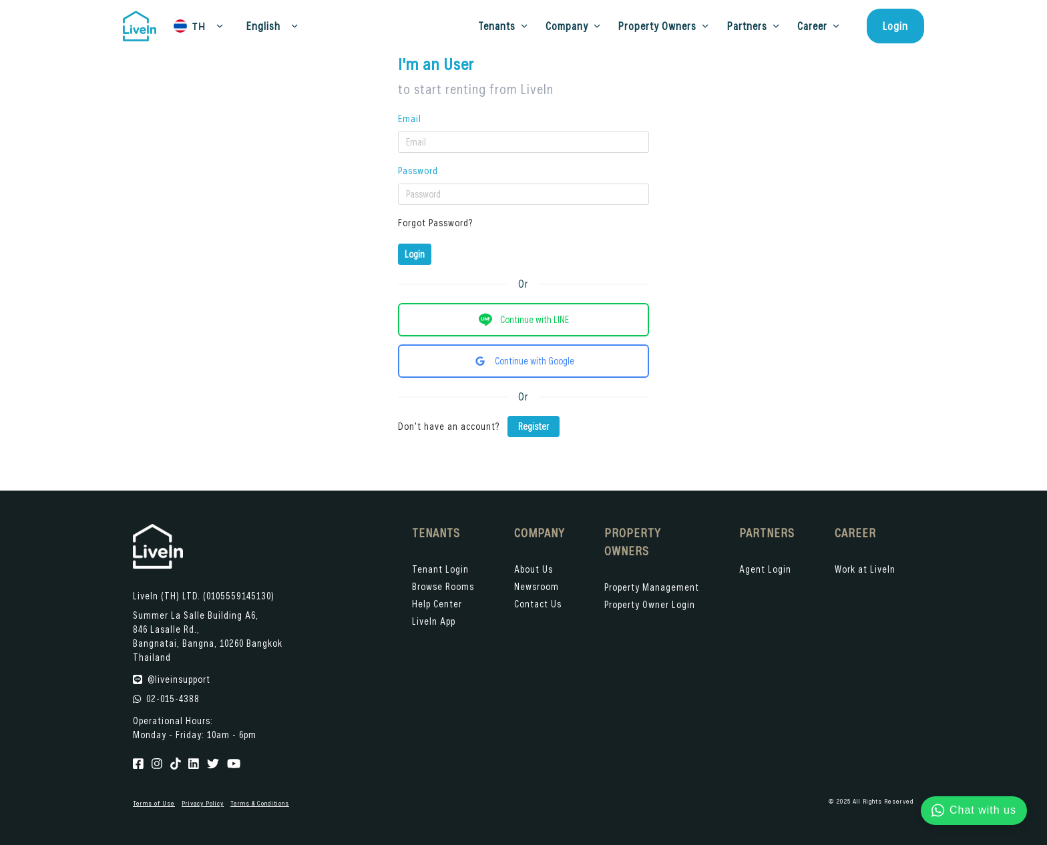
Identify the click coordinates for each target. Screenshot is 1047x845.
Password (418, 171)
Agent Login (765, 569)
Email (409, 118)
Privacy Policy (203, 803)
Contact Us (538, 604)
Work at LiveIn (865, 569)
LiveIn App (433, 621)
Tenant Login (440, 569)
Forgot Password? (435, 223)
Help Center (437, 604)
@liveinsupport (179, 679)
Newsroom (536, 586)
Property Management (651, 587)
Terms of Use (154, 803)
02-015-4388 (173, 698)
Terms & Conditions (259, 803)
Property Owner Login (649, 604)
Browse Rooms (443, 586)
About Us (533, 569)
